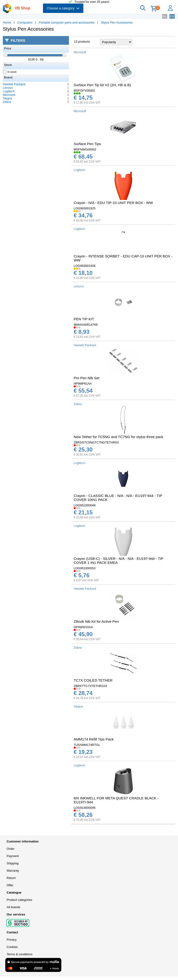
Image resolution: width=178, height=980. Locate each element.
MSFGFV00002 (84, 90)
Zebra (7, 102)
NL (165, 16)
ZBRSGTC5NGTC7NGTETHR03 (96, 442)
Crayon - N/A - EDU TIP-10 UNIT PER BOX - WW (113, 203)
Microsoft (9, 95)
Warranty (13, 870)
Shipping (13, 863)
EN (172, 16)
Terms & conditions (20, 954)
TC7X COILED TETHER (93, 680)
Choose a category (63, 8)
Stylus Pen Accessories (117, 22)
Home (7, 22)
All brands (13, 907)
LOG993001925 (85, 208)
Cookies (12, 947)
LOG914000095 (85, 807)
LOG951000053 (85, 568)
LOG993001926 (85, 266)
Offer (10, 885)
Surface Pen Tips (87, 144)
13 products (82, 41)
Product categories (19, 900)
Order (10, 848)
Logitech (8, 91)
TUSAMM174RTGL (87, 745)
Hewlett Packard (14, 84)
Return (11, 878)
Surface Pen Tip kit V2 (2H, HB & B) (102, 85)
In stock (10, 71)
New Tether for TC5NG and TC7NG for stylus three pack (118, 437)
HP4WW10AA (83, 627)
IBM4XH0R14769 (85, 324)
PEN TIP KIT (84, 319)
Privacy (12, 939)
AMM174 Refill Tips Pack (94, 739)
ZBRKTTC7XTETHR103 (90, 686)
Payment (13, 856)
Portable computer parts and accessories (66, 22)
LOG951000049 (85, 505)
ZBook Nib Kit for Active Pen (96, 621)
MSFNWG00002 (85, 149)
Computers (25, 22)
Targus (7, 98)
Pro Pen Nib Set (86, 378)
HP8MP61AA (83, 383)
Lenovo (8, 87)
